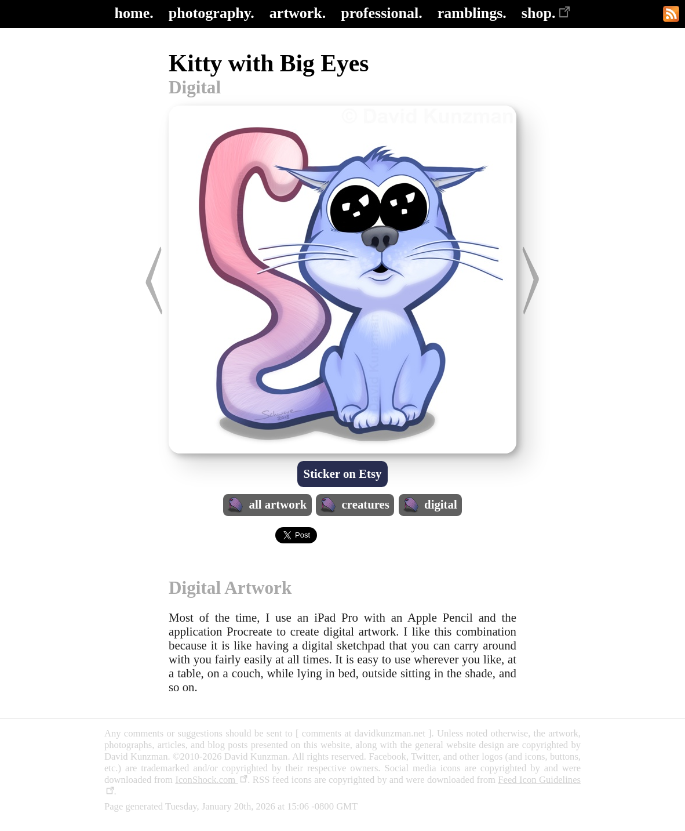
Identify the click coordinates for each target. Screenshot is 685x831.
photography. (211, 13)
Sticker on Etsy (343, 473)
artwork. (297, 13)
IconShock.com (211, 779)
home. (134, 13)
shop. (546, 13)
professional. (381, 13)
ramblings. (472, 13)
